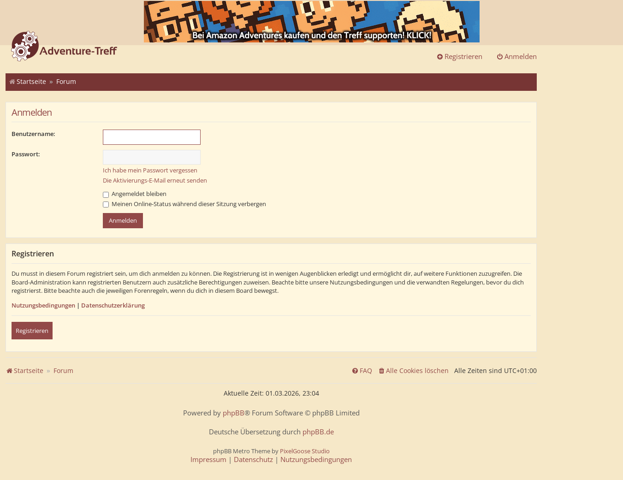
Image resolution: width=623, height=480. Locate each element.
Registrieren (32, 330)
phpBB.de (318, 431)
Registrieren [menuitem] (459, 56)
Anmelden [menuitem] (516, 56)
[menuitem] (413, 371)
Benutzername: (33, 134)
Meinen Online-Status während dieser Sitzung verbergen (184, 204)
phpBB (233, 413)
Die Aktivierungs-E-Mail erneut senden (155, 180)
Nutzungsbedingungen (43, 305)
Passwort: (26, 154)
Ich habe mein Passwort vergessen (150, 170)
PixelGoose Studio (305, 451)
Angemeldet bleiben (134, 194)
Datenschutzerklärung (113, 305)
